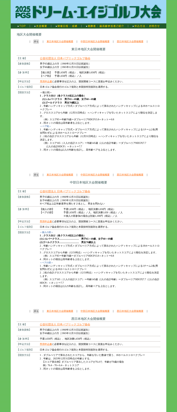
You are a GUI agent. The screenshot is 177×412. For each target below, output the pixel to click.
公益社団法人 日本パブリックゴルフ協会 (65, 58)
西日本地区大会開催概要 (130, 41)
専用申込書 (46, 81)
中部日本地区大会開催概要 (95, 41)
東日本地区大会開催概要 (60, 41)
